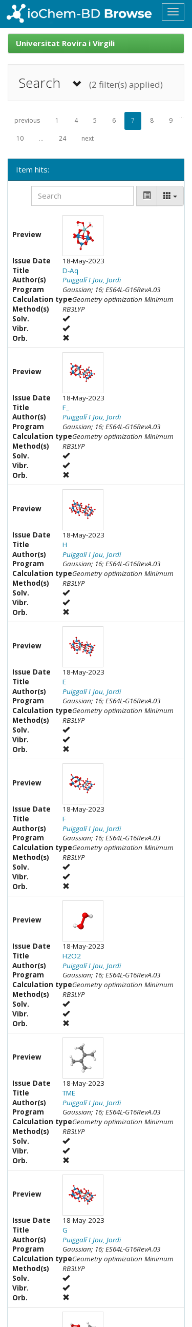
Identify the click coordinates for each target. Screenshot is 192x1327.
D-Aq (70, 270)
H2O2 (71, 955)
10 (20, 138)
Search (90, 82)
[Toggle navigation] (173, 12)
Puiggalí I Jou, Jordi (91, 279)
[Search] (82, 196)
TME (68, 1093)
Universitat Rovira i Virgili (65, 43)
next (87, 138)
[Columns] (170, 196)
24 (62, 138)
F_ (65, 407)
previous (27, 120)
